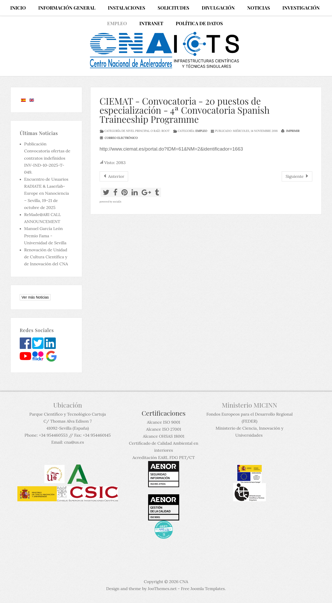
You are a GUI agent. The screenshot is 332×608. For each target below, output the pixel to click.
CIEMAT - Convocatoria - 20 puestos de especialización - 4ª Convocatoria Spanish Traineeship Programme (185, 110)
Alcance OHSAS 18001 (163, 436)
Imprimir (290, 131)
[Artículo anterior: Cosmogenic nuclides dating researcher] (114, 176)
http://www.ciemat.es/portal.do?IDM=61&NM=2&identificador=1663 (171, 149)
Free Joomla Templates (203, 588)
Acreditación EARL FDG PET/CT (164, 457)
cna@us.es (74, 442)
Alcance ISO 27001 (163, 429)
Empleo (202, 131)
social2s (117, 201)
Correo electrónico (119, 138)
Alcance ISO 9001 (163, 422)
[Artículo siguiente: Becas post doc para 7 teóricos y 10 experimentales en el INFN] (297, 176)
